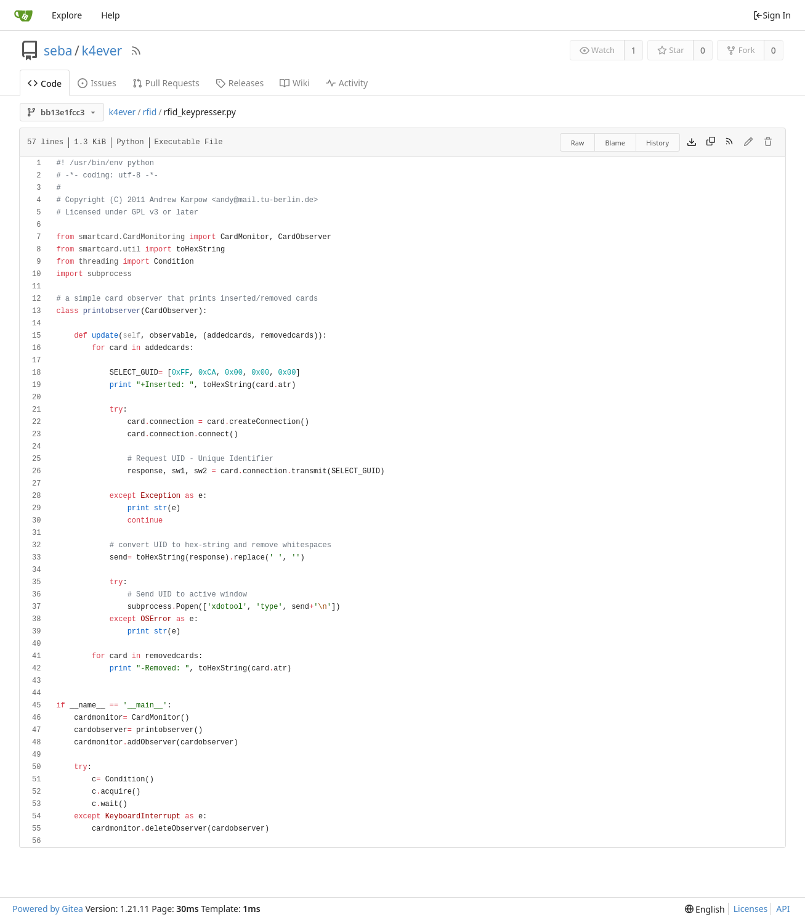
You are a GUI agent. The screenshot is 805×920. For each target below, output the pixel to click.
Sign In (772, 15)
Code (45, 83)
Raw (578, 142)
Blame (615, 142)
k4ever (101, 50)
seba (58, 50)
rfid (150, 112)
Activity (347, 83)
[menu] (705, 909)
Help (110, 15)
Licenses (751, 908)
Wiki (295, 83)
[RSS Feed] (136, 50)
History (657, 142)
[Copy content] (711, 142)
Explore (67, 15)
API (783, 908)
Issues (97, 83)
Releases (240, 83)
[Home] (23, 15)
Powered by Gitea (47, 908)
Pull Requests (166, 83)
